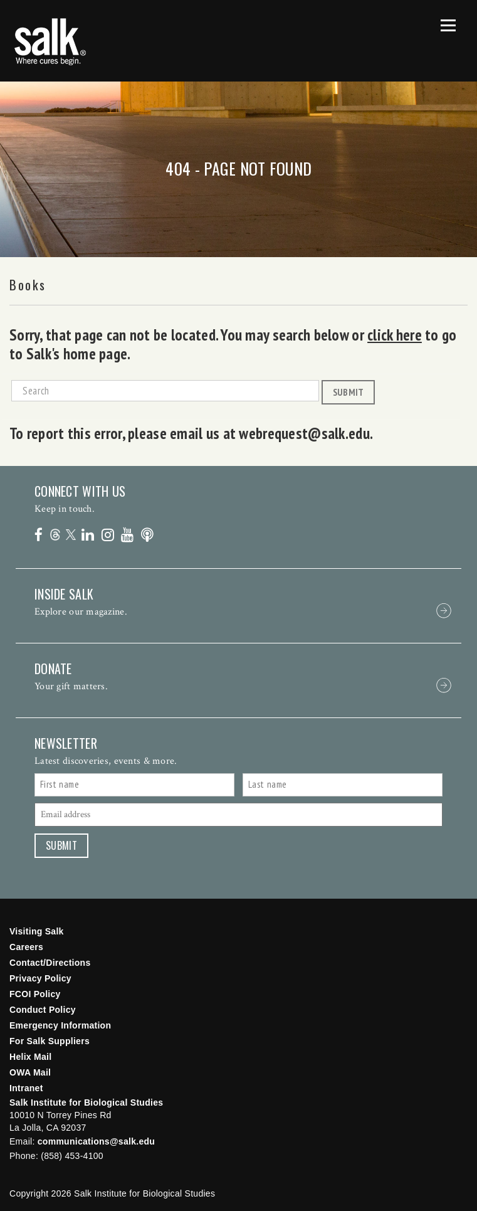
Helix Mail (30, 1057)
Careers (26, 947)
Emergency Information (60, 1025)
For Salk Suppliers (49, 1041)
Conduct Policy (42, 1010)
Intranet (26, 1088)
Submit (348, 392)
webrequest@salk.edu (304, 433)
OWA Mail (30, 1072)
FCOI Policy (35, 994)
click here (394, 335)
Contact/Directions (50, 963)
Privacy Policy (40, 978)
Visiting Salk (36, 931)
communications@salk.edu (96, 1141)
